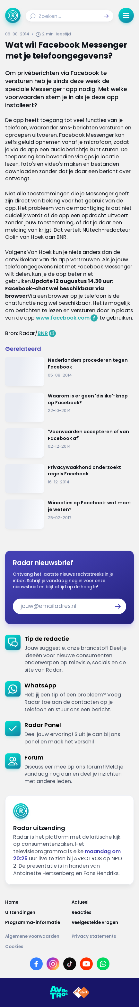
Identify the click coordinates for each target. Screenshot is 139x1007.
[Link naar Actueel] (103, 902)
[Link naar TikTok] (69, 963)
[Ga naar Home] (13, 15)
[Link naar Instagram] (53, 963)
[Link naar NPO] (81, 992)
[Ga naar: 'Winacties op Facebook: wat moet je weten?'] (69, 514)
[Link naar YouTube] (86, 963)
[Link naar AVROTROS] (59, 992)
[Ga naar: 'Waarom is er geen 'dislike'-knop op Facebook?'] (69, 407)
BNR (43, 333)
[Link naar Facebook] (36, 963)
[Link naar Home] (36, 902)
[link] (69, 654)
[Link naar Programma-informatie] (36, 922)
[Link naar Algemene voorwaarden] (36, 936)
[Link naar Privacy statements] (103, 936)
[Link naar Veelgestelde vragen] (103, 922)
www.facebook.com (63, 318)
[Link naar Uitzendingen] (36, 912)
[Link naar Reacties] (103, 912)
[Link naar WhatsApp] (103, 963)
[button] (106, 16)
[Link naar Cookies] (69, 947)
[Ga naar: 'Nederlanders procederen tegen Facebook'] (69, 371)
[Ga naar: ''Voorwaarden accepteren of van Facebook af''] (69, 443)
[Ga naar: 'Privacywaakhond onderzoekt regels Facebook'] (69, 478)
